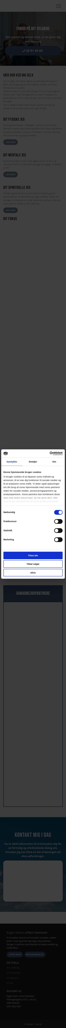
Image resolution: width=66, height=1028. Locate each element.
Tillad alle (33, 555)
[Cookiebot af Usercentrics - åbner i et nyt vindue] (50, 453)
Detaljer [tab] (33, 461)
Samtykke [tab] (12, 461)
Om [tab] (54, 461)
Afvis (33, 572)
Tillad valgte (33, 564)
